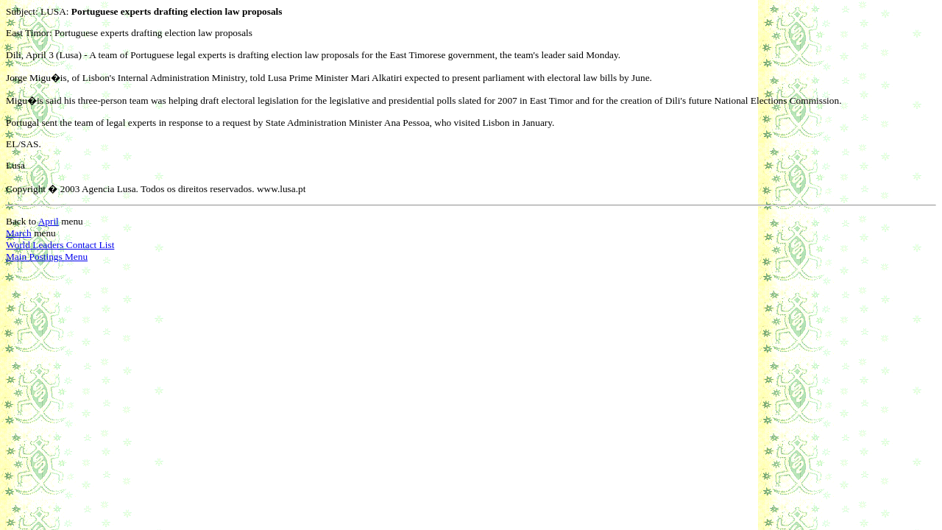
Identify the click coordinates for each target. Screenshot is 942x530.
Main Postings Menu (47, 256)
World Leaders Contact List (60, 244)
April (48, 221)
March (19, 233)
